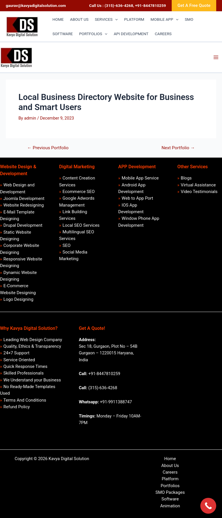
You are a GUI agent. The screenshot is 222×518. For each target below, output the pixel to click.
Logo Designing (18, 299)
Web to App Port (137, 198)
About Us (170, 465)
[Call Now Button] (208, 506)
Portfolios (170, 485)
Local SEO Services (80, 225)
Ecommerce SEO (78, 191)
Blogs (186, 178)
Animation (170, 505)
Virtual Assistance (198, 185)
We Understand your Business (32, 380)
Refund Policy (16, 406)
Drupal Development (22, 225)
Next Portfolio (178, 148)
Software (170, 499)
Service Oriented (19, 359)
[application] (115, 19)
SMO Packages (170, 492)
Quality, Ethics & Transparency (32, 346)
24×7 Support (16, 353)
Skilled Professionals (23, 373)
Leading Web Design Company (32, 339)
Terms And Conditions (24, 400)
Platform (170, 478)
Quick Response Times (25, 366)
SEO (66, 245)
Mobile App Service (140, 178)
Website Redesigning (23, 205)
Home (170, 458)
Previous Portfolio (48, 148)
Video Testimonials (199, 191)
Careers (170, 472)
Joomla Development (24, 198)
